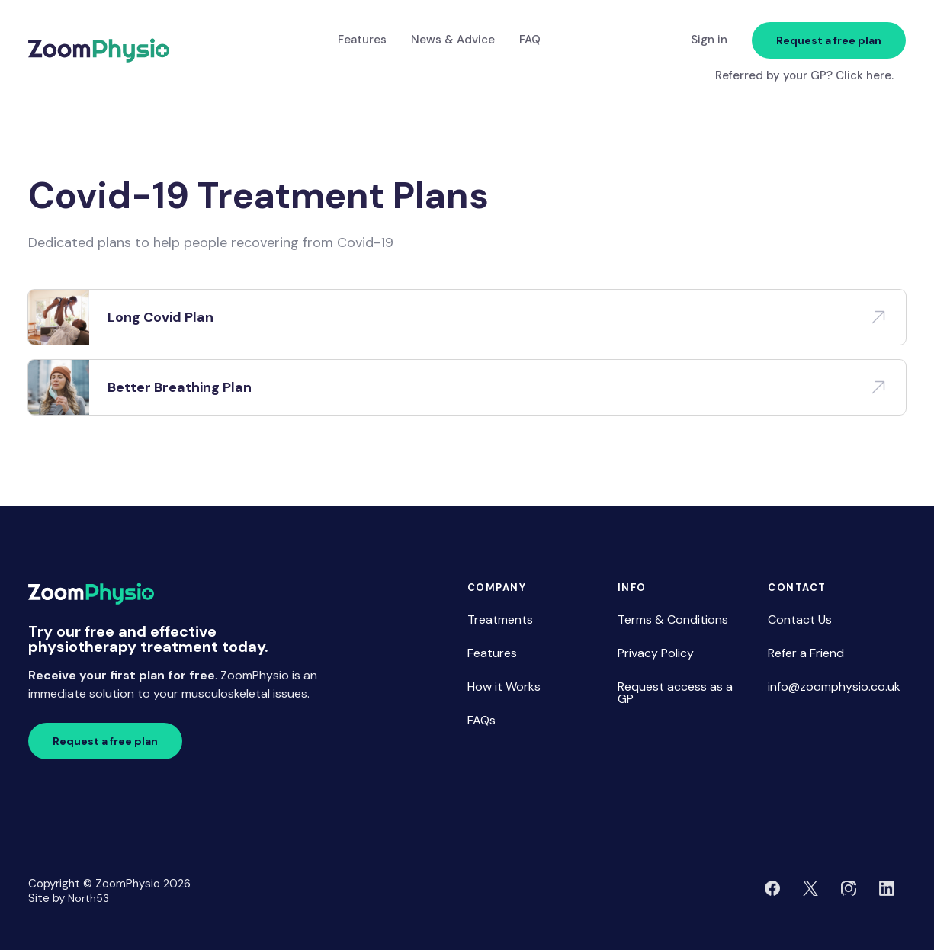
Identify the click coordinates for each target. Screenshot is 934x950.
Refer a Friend (806, 653)
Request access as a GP (675, 693)
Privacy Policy (656, 653)
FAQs (481, 720)
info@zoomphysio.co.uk (834, 687)
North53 (88, 898)
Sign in (709, 39)
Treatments (500, 619)
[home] (98, 50)
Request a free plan (828, 40)
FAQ (530, 39)
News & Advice (453, 39)
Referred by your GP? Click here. (804, 76)
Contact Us (800, 619)
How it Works (504, 687)
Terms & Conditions (673, 619)
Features (362, 39)
